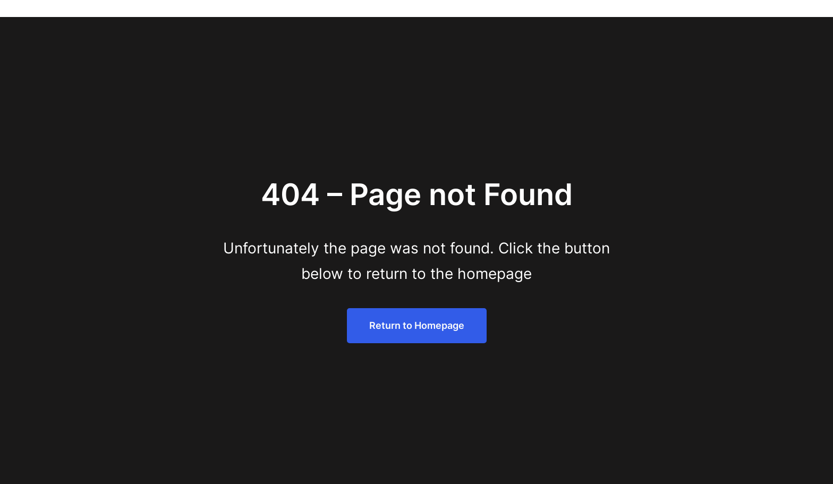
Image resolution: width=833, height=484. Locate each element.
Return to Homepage (416, 325)
